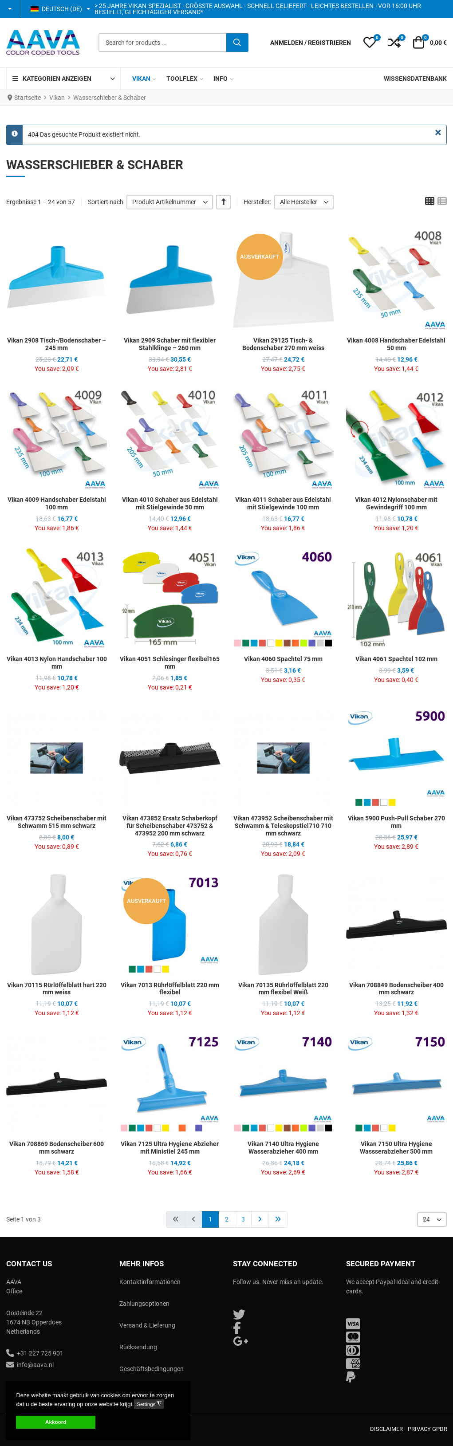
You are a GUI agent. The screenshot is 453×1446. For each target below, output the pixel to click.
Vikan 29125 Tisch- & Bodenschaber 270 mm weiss (283, 344)
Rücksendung (138, 1347)
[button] (10, 9)
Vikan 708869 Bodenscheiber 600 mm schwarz (56, 1147)
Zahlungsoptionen (144, 1303)
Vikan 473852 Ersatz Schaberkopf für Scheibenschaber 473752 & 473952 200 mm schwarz (169, 826)
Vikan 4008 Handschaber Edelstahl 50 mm (396, 344)
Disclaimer (386, 1429)
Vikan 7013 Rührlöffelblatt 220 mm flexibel (170, 988)
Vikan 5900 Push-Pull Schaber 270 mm (396, 822)
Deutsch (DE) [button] (56, 8)
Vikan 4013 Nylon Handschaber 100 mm (57, 662)
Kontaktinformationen (150, 1281)
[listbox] (169, 202)
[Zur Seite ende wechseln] (278, 1219)
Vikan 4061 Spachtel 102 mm (396, 658)
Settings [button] (149, 1404)
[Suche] (237, 42)
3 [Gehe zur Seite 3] (243, 1219)
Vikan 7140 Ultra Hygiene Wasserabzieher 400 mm (283, 1147)
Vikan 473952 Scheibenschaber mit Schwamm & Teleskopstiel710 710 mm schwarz (283, 826)
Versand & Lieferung (147, 1325)
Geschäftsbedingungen (151, 1368)
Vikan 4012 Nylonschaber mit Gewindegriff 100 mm (396, 503)
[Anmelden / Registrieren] (310, 43)
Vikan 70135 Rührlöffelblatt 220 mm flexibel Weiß (283, 988)
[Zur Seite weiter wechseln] (259, 1219)
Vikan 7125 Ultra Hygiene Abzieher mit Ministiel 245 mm (170, 1147)
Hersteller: (257, 201)
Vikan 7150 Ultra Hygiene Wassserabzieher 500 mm (396, 1147)
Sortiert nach (105, 201)
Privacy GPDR (427, 1429)
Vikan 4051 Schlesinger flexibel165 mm (170, 662)
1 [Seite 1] (210, 1219)
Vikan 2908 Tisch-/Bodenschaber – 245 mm (56, 344)
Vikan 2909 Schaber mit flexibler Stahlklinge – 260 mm (170, 344)
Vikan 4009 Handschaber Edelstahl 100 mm (57, 503)
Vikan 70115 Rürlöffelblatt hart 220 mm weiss (56, 988)
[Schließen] (438, 132)
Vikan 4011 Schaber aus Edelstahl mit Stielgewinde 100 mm (283, 503)
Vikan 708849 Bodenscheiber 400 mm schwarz (396, 988)
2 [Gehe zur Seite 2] (226, 1219)
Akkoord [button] (55, 1422)
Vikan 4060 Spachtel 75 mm (283, 658)
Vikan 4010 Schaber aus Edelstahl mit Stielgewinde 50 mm (170, 503)
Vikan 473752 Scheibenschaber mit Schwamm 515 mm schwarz (56, 822)
